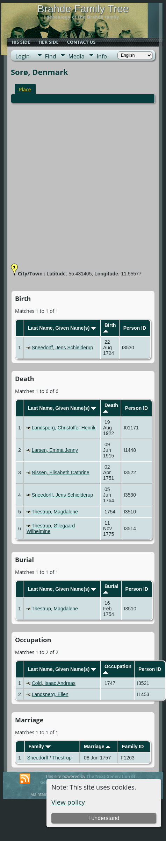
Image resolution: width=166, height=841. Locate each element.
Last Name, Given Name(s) (62, 328)
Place (25, 89)
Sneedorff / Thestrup (49, 758)
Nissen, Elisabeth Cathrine (60, 472)
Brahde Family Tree (83, 8)
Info (102, 56)
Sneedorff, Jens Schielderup (62, 347)
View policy (68, 802)
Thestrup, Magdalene (54, 511)
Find (50, 56)
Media (76, 56)
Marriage (97, 746)
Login (22, 56)
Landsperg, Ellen (50, 694)
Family (39, 746)
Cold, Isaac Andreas (53, 683)
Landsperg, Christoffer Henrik (64, 427)
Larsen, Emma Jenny (55, 450)
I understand (103, 818)
